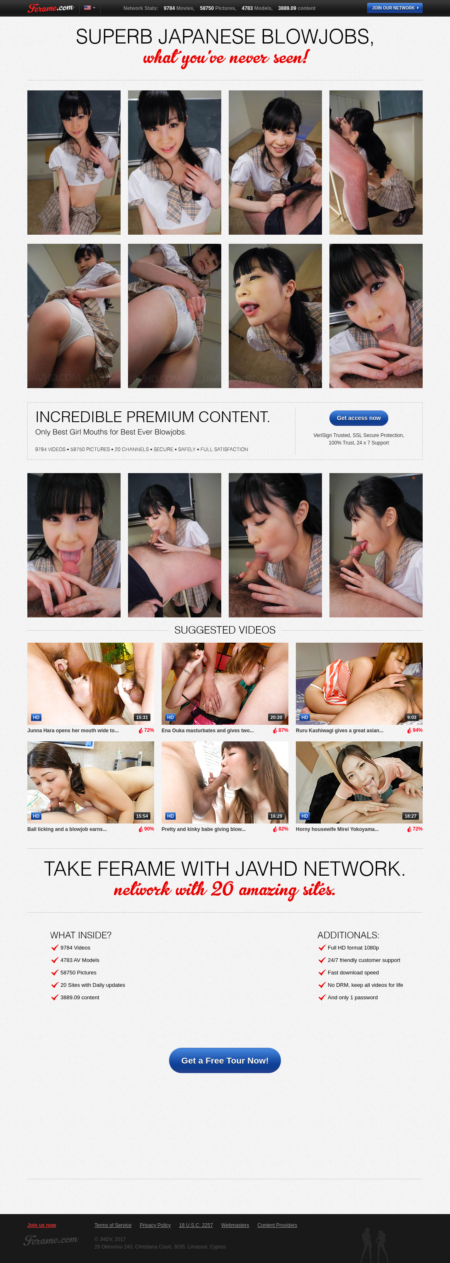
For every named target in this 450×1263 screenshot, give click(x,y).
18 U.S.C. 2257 (196, 1225)
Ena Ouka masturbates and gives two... (208, 731)
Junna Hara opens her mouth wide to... (73, 731)
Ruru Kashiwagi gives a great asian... (339, 731)
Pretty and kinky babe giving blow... (204, 829)
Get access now (359, 418)
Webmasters (235, 1225)
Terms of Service (112, 1225)
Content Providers (277, 1225)
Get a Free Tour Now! (225, 1060)
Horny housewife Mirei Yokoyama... (337, 829)
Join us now (41, 1225)
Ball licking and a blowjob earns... (67, 829)
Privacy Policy (155, 1225)
